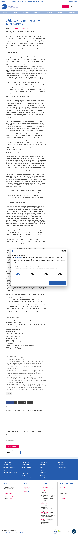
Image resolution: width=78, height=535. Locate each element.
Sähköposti (22, 402)
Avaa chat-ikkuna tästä (64, 498)
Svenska (71, 1)
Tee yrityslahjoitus (45, 490)
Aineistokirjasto (28, 1)
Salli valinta (39, 283)
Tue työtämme (61, 462)
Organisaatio (42, 464)
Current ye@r (9, 450)
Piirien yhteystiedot (44, 477)
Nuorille (5, 474)
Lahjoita (65, 6)
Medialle (35, 1)
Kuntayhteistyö (25, 475)
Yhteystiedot (41, 1)
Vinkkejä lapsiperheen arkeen (9, 467)
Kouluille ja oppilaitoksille (26, 465)
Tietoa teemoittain (25, 469)
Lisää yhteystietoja (8, 493)
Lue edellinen (5, 458)
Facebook (10, 402)
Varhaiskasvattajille (25, 464)
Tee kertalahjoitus (45, 487)
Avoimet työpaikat (43, 470)
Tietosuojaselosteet (7, 532)
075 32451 (7, 491)
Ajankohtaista (11, 14)
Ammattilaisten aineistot (26, 467)
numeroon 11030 (44, 503)
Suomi (67, 1)
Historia (41, 465)
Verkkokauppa (4, 1)
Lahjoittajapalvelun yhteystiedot (11, 496)
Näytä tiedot (61, 279)
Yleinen (9, 393)
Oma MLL (10, 498)
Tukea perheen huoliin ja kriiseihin (9, 469)
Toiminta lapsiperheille (7, 470)
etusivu (4, 14)
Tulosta (30, 402)
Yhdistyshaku (20, 1)
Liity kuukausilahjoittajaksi (47, 488)
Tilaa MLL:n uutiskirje (27, 494)
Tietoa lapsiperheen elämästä (9, 465)
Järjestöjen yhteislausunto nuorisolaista (26, 14)
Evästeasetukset (23, 532)
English (75, 1)
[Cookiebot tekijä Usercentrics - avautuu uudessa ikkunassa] (60, 251)
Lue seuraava (72, 458)
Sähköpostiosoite (10, 440)
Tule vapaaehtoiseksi (62, 467)
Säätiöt (41, 473)
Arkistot (41, 467)
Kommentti (9, 413)
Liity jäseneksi (61, 464)
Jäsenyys (41, 469)
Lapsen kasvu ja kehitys (7, 464)
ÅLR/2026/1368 (44, 519)
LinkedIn (26, 488)
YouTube (26, 491)
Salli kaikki (57, 283)
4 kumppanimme (18, 257)
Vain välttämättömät (20, 283)
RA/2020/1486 (44, 512)
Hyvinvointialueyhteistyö (26, 477)
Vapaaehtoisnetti (12, 1)
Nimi (7, 434)
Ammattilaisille (25, 462)
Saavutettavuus (16, 532)
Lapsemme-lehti (43, 472)
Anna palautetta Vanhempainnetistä (10, 472)
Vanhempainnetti (7, 462)
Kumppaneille (25, 473)
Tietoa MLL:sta (43, 462)
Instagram (26, 487)
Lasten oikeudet (25, 470)
